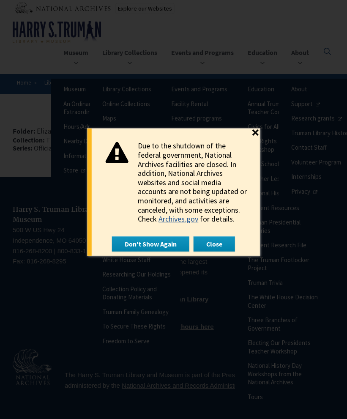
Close (214, 244)
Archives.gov (178, 219)
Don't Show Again (151, 244)
